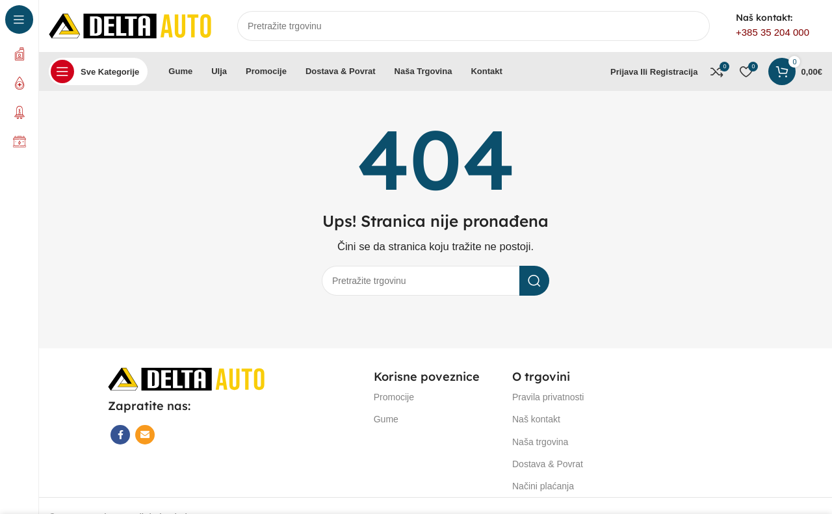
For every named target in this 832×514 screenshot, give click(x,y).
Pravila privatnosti (548, 397)
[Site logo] (130, 25)
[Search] (473, 26)
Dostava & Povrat (547, 464)
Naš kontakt (536, 419)
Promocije (394, 397)
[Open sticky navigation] (98, 71)
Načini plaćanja (543, 486)
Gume (386, 419)
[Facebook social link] (120, 434)
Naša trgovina (540, 442)
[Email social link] (145, 434)
